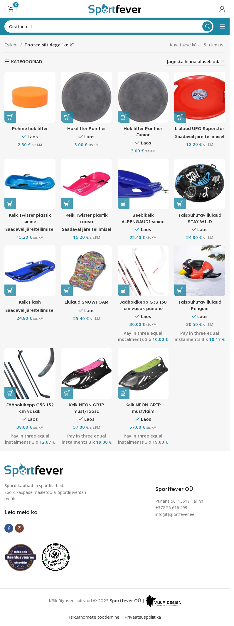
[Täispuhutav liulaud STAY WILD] (199, 184)
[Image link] (33, 469)
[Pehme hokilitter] (29, 97)
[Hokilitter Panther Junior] (143, 97)
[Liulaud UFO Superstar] (199, 97)
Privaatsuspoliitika (142, 617)
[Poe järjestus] (195, 61)
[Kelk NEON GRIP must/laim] (143, 373)
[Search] (108, 26)
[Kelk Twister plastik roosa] (86, 184)
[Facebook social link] (8, 528)
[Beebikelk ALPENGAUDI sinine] (143, 184)
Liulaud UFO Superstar (200, 128)
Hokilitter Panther (86, 128)
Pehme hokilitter (30, 128)
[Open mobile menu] (222, 26)
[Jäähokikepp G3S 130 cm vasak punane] (143, 270)
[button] (10, 116)
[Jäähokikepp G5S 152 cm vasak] (29, 373)
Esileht (11, 45)
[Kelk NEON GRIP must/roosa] (86, 373)
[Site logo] (114, 8)
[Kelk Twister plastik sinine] (29, 184)
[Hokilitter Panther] (86, 97)
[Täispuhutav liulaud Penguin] (199, 270)
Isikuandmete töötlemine (94, 617)
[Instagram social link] (19, 528)
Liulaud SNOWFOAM (86, 302)
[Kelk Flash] (29, 270)
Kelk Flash (30, 302)
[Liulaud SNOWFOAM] (86, 270)
